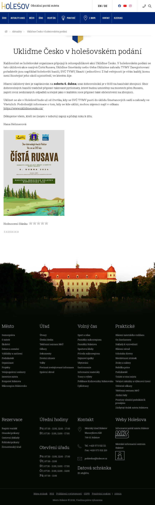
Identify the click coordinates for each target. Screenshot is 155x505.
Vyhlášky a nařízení (12, 353)
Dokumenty (45, 353)
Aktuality (17, 31)
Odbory (43, 348)
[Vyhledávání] (149, 6)
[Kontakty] (144, 6)
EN (100, 6)
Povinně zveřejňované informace (57, 367)
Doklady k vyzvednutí (126, 344)
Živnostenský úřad (11, 446)
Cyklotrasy (83, 385)
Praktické (68, 18)
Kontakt (106, 18)
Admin (117, 493)
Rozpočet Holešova (11, 381)
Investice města (10, 376)
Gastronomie (84, 367)
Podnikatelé (8, 358)
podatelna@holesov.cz (96, 458)
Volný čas (51, 18)
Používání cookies (101, 493)
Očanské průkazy (10, 433)
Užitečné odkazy (123, 385)
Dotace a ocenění (10, 348)
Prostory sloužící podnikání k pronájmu (130, 401)
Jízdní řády (121, 395)
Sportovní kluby (85, 348)
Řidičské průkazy (10, 442)
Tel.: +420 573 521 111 (95, 445)
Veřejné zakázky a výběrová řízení (132, 381)
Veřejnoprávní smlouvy (14, 372)
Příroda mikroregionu (89, 353)
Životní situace (47, 358)
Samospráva (8, 335)
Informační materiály (89, 372)
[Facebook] (119, 6)
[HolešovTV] (125, 6)
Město (31, 18)
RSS (52, 493)
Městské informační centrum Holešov (130, 446)
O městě (6, 339)
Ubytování (83, 362)
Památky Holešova (87, 344)
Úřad (41, 18)
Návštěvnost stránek (126, 358)
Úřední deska (46, 339)
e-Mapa (89, 18)
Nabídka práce (122, 367)
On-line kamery (123, 339)
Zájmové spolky (86, 358)
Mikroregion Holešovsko (14, 385)
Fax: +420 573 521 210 (96, 450)
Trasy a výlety (85, 376)
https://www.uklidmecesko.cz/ (23, 108)
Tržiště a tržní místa (125, 376)
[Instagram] (130, 6)
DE (105, 6)
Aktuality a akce (18, 18)
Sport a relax (84, 335)
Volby (42, 362)
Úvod (4, 18)
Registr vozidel (9, 428)
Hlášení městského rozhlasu (129, 335)
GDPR (87, 493)
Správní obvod (47, 372)
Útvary (43, 335)
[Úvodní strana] (6, 31)
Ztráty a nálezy (123, 362)
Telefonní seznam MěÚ (51, 344)
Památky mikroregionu (89, 339)
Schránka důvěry (124, 353)
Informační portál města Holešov (132, 428)
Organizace (7, 362)
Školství (6, 344)
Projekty (6, 367)
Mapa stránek (40, 493)
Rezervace (118, 18)
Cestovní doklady (10, 437)
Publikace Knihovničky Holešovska (95, 381)
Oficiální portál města (45, 5)
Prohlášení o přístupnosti (69, 493)
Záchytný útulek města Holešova (131, 407)
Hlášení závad (122, 348)
